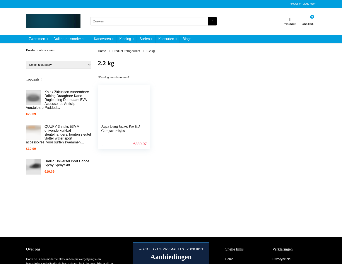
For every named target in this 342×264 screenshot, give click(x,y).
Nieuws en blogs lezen (303, 3)
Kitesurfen (166, 39)
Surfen (145, 39)
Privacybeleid (281, 259)
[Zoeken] (212, 21)
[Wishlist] (290, 19)
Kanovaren (102, 39)
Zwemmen (37, 39)
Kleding (125, 39)
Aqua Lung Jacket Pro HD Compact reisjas (120, 128)
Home (102, 51)
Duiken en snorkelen (70, 39)
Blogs (187, 39)
